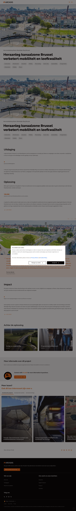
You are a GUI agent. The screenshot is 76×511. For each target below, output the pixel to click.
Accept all (54, 262)
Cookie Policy (43, 257)
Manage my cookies (36, 262)
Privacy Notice (34, 257)
